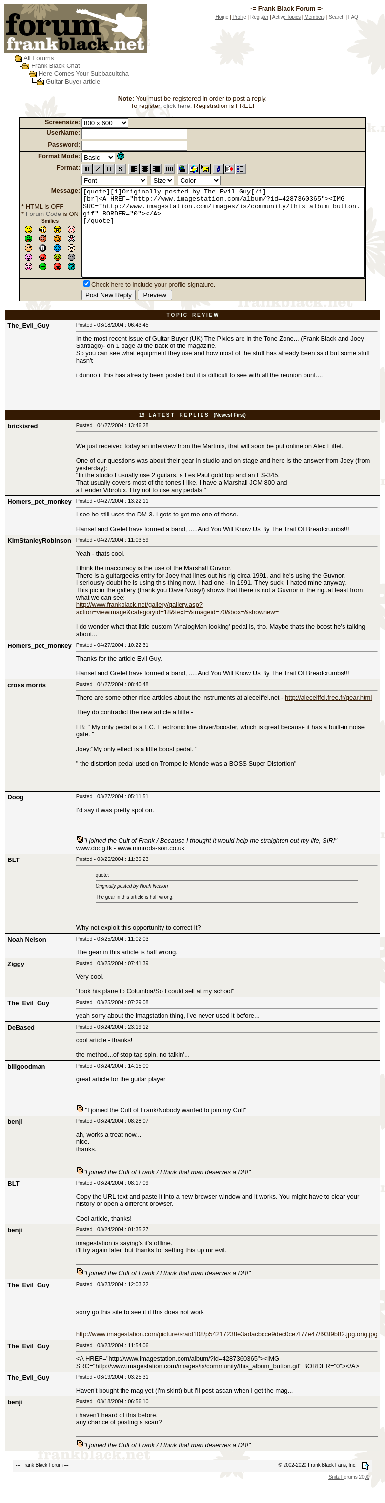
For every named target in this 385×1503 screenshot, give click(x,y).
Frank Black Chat (46, 65)
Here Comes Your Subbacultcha (74, 73)
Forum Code (28, 213)
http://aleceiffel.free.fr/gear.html (328, 715)
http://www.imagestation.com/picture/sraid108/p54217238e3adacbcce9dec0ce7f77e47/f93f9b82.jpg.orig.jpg (227, 1351)
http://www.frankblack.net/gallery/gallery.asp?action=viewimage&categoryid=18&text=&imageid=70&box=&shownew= (177, 626)
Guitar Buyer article (64, 81)
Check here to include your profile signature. (138, 302)
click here (178, 105)
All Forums (29, 58)
